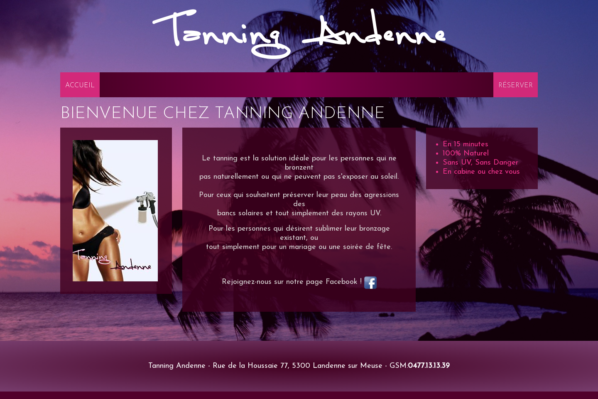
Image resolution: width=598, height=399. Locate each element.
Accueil (80, 85)
